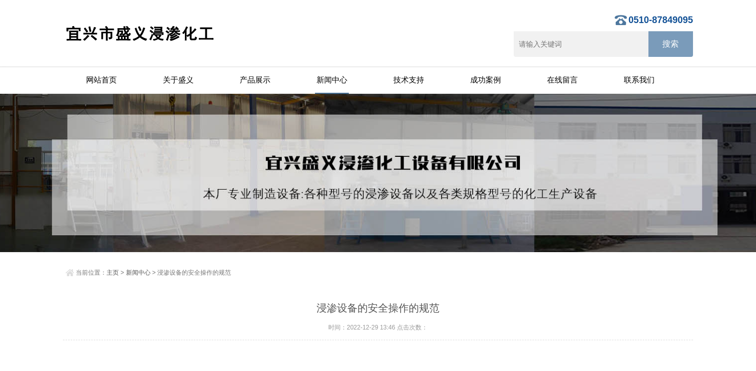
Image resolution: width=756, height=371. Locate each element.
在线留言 (562, 79)
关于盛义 (178, 79)
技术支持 (408, 79)
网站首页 (101, 79)
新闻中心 (332, 79)
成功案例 (485, 79)
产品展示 (255, 79)
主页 (113, 272)
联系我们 (639, 79)
